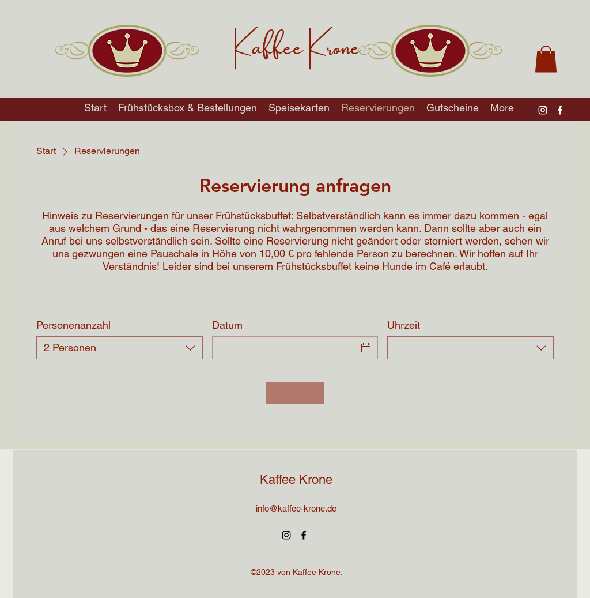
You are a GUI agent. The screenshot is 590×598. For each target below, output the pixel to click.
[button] (546, 59)
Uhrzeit (403, 325)
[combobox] (119, 347)
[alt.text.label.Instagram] (543, 110)
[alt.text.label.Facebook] (560, 110)
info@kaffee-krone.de (296, 508)
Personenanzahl (73, 325)
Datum (227, 325)
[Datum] (285, 347)
